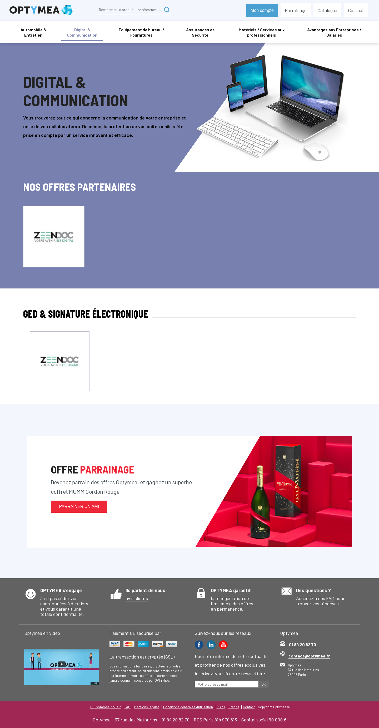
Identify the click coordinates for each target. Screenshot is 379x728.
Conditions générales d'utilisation (188, 707)
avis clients (137, 598)
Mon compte (262, 10)
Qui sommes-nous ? (105, 707)
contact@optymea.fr (309, 655)
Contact (249, 707)
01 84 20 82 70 (302, 644)
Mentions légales (146, 707)
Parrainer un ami (79, 506)
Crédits (233, 707)
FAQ (330, 598)
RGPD (221, 707)
